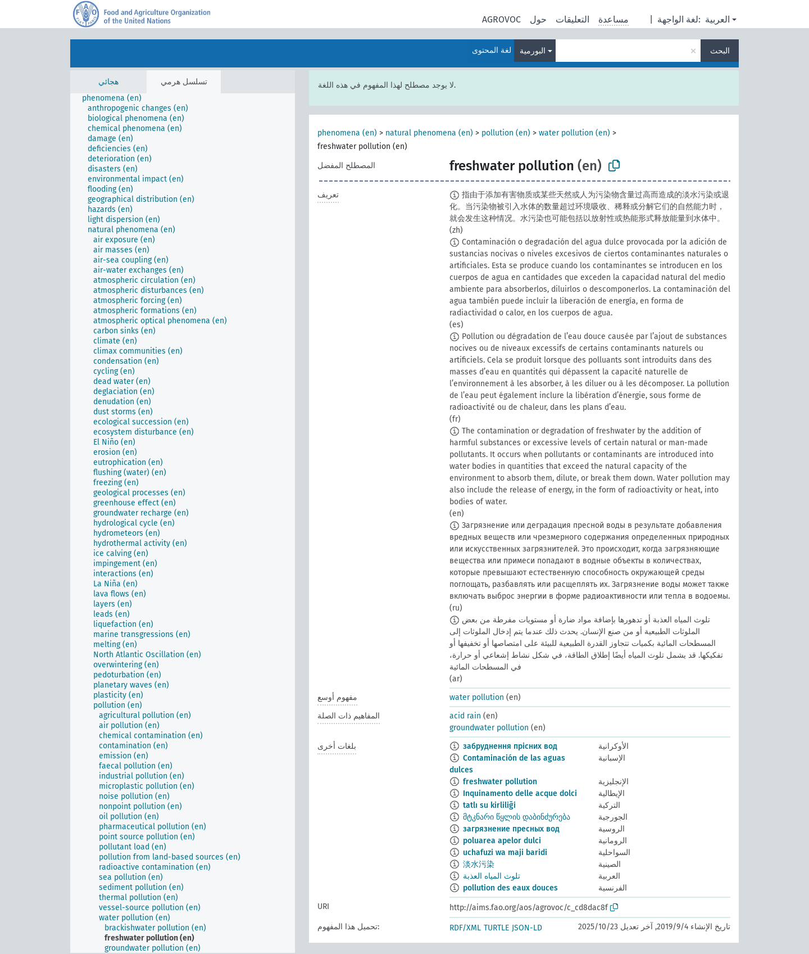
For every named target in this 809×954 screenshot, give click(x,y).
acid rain (465, 716)
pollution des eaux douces (510, 888)
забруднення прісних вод (510, 746)
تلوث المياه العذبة (491, 876)
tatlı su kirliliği (489, 805)
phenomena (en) (347, 133)
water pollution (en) (574, 133)
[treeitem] (116, 98)
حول (538, 19)
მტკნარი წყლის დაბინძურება (516, 817)
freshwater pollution (500, 781)
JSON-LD (527, 928)
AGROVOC (501, 19)
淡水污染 (478, 864)
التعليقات (572, 19)
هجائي (108, 82)
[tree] (182, 523)
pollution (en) (505, 133)
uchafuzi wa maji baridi (505, 852)
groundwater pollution (489, 728)
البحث (720, 51)
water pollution (476, 697)
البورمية (533, 51)
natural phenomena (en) (429, 133)
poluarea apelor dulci (502, 841)
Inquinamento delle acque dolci (520, 793)
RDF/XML (465, 928)
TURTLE (496, 928)
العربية (717, 19)
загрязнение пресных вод (511, 829)
